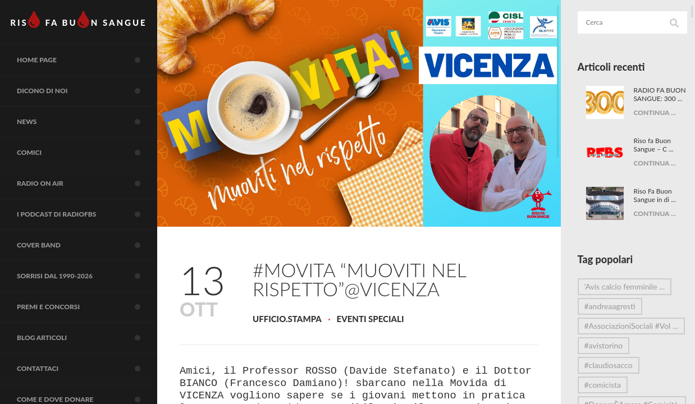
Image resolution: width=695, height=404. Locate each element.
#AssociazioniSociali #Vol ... (618, 336)
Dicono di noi (87, 91)
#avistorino (603, 354)
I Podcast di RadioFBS (87, 214)
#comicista (602, 393)
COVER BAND (87, 245)
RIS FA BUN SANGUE (78, 19)
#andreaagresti (609, 314)
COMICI (87, 152)
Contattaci (87, 369)
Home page (87, 60)
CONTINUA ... (655, 129)
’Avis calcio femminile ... (624, 295)
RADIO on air (87, 183)
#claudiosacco (608, 373)
